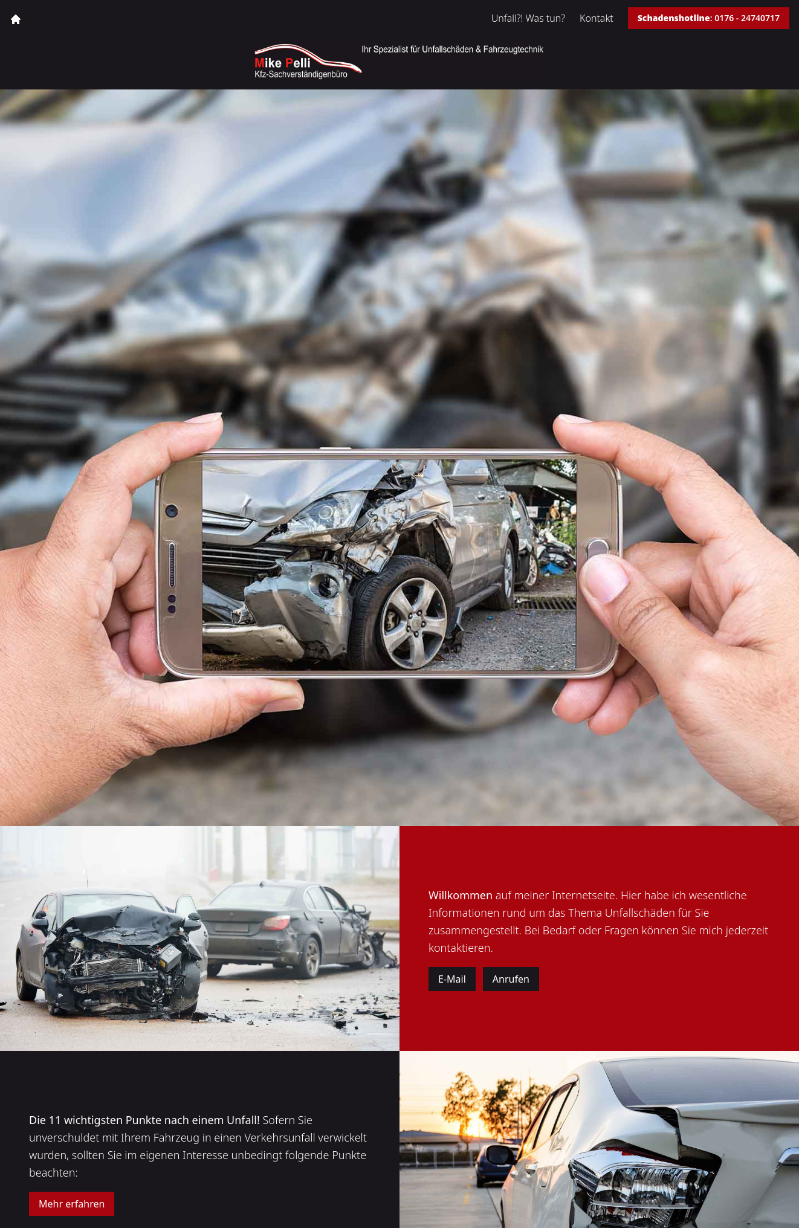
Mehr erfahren (72, 1203)
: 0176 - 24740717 (709, 18)
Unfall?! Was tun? (528, 18)
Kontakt (596, 18)
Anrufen (511, 979)
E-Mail (452, 979)
